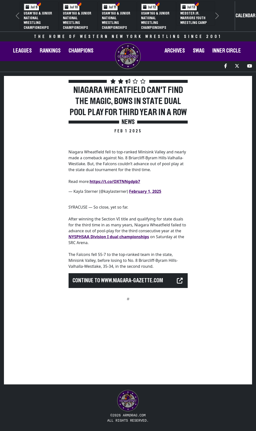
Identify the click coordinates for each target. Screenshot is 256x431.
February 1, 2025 (145, 191)
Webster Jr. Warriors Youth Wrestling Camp (193, 18)
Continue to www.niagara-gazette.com (118, 281)
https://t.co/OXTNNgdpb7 (115, 181)
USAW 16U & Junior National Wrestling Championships (38, 20)
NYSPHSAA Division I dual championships (109, 236)
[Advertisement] (35, 166)
